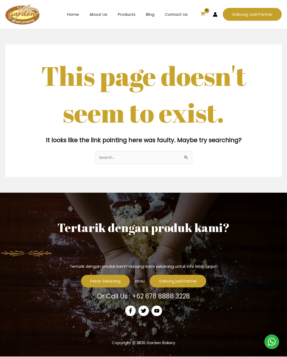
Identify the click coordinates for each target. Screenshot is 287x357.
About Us (108, 14)
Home (85, 14)
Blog (154, 14)
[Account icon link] (215, 14)
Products (133, 14)
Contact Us (177, 14)
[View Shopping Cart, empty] (203, 14)
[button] (252, 14)
